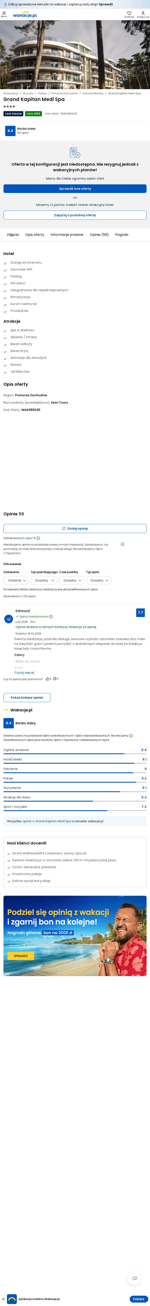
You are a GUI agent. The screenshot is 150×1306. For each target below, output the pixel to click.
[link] (25, 14)
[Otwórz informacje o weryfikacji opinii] (122, 544)
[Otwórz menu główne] (4, 14)
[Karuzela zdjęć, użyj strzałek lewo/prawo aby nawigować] (75, 54)
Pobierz (138, 1299)
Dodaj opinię (75, 528)
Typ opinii (92, 572)
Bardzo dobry (26, 129)
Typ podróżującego (44, 572)
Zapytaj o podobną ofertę (75, 215)
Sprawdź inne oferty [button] (75, 189)
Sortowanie (11, 572)
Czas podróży (68, 572)
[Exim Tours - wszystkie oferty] (59, 402)
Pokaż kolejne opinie (27, 697)
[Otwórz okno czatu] (134, 1278)
